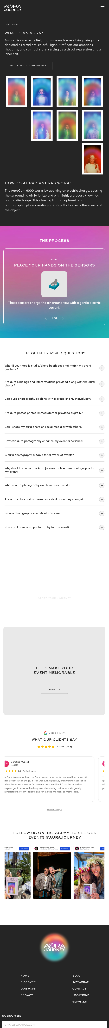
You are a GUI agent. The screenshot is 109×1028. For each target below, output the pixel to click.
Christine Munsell (22, 762)
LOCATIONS (80, 995)
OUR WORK (28, 989)
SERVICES (79, 1002)
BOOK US (54, 690)
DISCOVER (28, 982)
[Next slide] (62, 318)
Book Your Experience (28, 66)
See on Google (54, 810)
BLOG (76, 976)
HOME (24, 976)
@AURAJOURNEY (63, 837)
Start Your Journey (54, 598)
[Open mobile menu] (102, 7)
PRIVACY (26, 995)
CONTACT (79, 989)
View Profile (66, 848)
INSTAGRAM (80, 982)
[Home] (12, 8)
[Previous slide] (47, 318)
